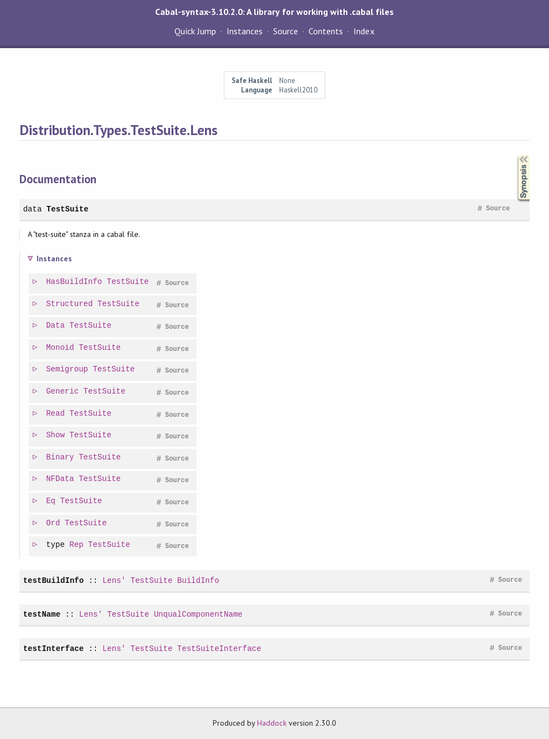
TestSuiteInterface (219, 648)
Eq (51, 501)
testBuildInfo (53, 580)
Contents (326, 31)
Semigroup (68, 369)
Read (56, 414)
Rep (77, 545)
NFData (61, 479)
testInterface (53, 648)
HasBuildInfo (74, 282)
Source (285, 31)
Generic (63, 391)
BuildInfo (198, 580)
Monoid (61, 348)
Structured (70, 304)
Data (56, 326)
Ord (53, 523)
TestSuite (68, 209)
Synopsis (515, 155)
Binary (61, 457)
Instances (245, 31)
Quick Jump (195, 31)
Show (56, 435)
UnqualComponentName (198, 614)
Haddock (271, 723)
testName (41, 614)
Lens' (114, 580)
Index (363, 31)
